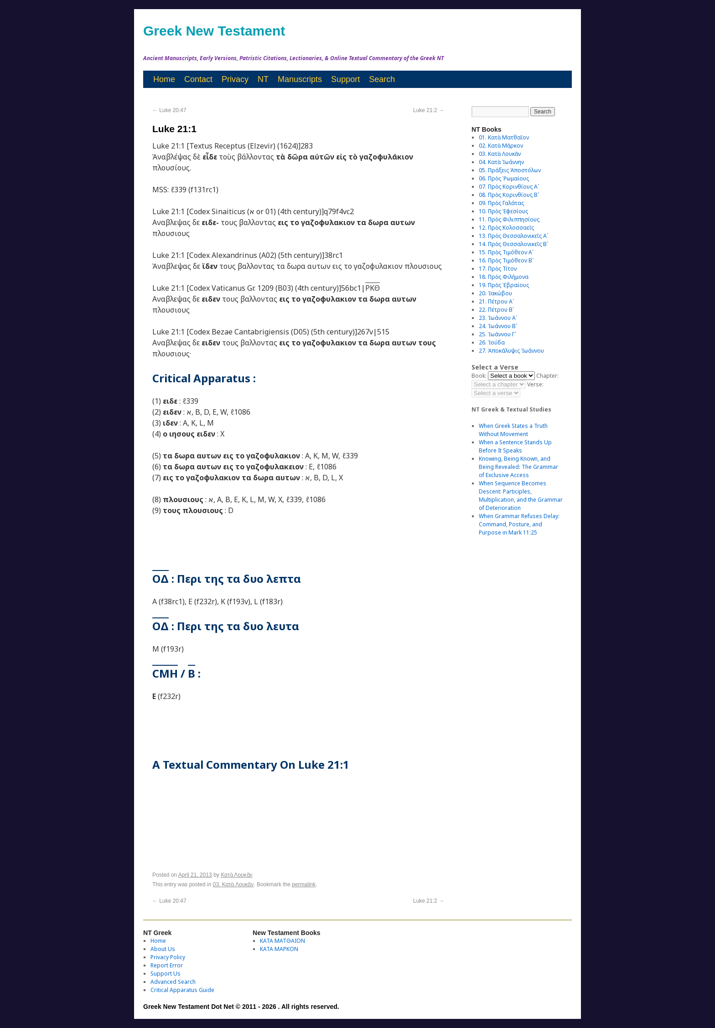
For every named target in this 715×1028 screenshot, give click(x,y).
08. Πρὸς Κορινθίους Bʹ (509, 195)
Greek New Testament (214, 30)
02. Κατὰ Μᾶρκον (501, 145)
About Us (162, 949)
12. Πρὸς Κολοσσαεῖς (506, 227)
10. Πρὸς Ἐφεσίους (503, 211)
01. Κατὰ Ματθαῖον (504, 137)
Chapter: (547, 376)
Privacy (235, 79)
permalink (304, 884)
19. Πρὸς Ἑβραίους (504, 285)
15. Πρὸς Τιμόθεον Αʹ (506, 252)
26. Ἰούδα (492, 342)
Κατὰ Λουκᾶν (236, 875)
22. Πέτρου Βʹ (496, 310)
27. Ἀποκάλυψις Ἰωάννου (511, 351)
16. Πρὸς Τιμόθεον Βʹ (506, 260)
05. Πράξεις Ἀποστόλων (510, 170)
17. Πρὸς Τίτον (498, 268)
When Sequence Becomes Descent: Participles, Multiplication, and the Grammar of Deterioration (521, 495)
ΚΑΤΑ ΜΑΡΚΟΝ (279, 949)
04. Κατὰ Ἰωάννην (501, 162)
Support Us (165, 973)
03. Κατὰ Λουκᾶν (233, 884)
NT (263, 79)
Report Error (166, 965)
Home (164, 79)
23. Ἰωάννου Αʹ (498, 318)
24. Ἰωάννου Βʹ (498, 326)
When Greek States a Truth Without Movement (513, 430)
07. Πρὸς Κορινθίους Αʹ (509, 186)
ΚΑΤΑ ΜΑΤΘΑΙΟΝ (282, 941)
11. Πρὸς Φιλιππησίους (509, 219)
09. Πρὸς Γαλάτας (501, 203)
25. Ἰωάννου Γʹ (497, 334)
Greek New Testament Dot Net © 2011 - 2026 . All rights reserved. (241, 1006)
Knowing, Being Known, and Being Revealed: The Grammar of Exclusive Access (518, 467)
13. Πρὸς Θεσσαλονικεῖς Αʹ (513, 236)
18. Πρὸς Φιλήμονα (503, 277)
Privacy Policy (167, 957)
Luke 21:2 (428, 110)
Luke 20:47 (169, 110)
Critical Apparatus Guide (182, 990)
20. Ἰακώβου (495, 293)
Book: (479, 376)
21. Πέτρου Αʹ (496, 301)
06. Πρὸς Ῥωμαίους (504, 178)
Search (382, 79)
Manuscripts (300, 79)
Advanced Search (173, 982)
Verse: (535, 384)
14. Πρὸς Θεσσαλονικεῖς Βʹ (513, 244)
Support (345, 79)
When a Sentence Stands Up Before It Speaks (515, 446)
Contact (198, 79)
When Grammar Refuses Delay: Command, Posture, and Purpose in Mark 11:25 (519, 524)
